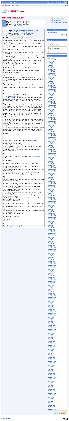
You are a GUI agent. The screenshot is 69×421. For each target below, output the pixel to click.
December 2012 (52, 264)
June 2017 (50, 192)
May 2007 (50, 353)
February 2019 (51, 165)
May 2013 (50, 257)
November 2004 (52, 393)
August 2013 (51, 253)
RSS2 (65, 413)
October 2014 (51, 234)
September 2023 (52, 92)
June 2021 (50, 128)
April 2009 (50, 322)
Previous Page (16, 262)
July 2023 (50, 94)
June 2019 (50, 160)
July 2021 (50, 126)
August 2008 (51, 333)
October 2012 (51, 266)
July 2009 (50, 318)
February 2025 (51, 69)
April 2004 (50, 402)
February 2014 (51, 245)
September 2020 (52, 140)
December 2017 (52, 184)
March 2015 (51, 228)
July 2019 (50, 158)
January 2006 (51, 374)
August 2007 (51, 349)
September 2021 (52, 124)
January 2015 (51, 230)
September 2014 (52, 236)
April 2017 (50, 194)
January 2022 (51, 118)
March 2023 (51, 100)
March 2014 (51, 244)
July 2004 (50, 398)
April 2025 (50, 66)
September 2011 (52, 284)
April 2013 (50, 258)
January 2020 (51, 150)
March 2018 (51, 180)
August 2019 (51, 157)
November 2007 (52, 345)
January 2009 (51, 326)
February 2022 (51, 117)
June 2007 (50, 352)
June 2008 (50, 336)
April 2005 (50, 386)
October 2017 (51, 186)
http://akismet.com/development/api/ (13, 82)
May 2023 (50, 97)
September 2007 (52, 348)
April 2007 (50, 354)
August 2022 (51, 109)
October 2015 (51, 218)
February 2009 (51, 325)
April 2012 (50, 274)
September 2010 (52, 300)
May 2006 (50, 369)
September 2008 (52, 332)
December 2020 (52, 136)
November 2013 (52, 249)
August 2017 (51, 189)
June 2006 (50, 368)
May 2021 (50, 129)
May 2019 (50, 161)
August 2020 (51, 141)
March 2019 (51, 164)
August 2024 (51, 77)
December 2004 (52, 392)
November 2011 (52, 281)
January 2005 (51, 390)
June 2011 (50, 288)
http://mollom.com (10, 165)
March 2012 (51, 276)
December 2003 (52, 408)
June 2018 (50, 176)
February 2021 (51, 133)
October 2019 (51, 154)
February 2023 (51, 101)
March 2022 (51, 116)
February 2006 (51, 373)
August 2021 (51, 125)
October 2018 (51, 170)
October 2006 (51, 362)
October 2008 (51, 330)
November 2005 (52, 377)
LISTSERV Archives (59, 18)
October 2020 (51, 138)
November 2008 (52, 329)
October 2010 (51, 298)
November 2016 (52, 201)
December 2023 (52, 88)
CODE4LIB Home (58, 20)
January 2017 (51, 198)
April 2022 (50, 114)
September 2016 (52, 204)
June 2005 (50, 384)
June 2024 (50, 80)
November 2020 (52, 137)
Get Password (54, 45)
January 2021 (51, 134)
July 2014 (50, 238)
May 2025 (50, 65)
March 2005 (51, 388)
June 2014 (50, 240)
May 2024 (50, 81)
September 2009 (52, 316)
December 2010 (52, 296)
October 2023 (51, 90)
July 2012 (50, 270)
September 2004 (52, 396)
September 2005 (52, 380)
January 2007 (51, 358)
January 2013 (51, 262)
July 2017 (50, 190)
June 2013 (50, 256)
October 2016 (51, 202)
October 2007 (51, 346)
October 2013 (51, 250)
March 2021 (51, 132)
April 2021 (50, 130)
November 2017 (52, 185)
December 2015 (52, 216)
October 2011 (51, 282)
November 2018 (52, 169)
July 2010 (50, 302)
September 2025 (52, 60)
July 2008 (50, 334)
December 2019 (52, 152)
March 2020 (51, 148)
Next (24, 21)
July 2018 (50, 174)
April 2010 (50, 306)
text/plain (19, 37)
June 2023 (50, 96)
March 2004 (51, 404)
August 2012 (51, 269)
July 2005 (50, 382)
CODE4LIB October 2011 (60, 22)
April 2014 (50, 242)
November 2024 (52, 73)
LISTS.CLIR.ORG (5, 419)
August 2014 (51, 237)
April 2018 (50, 178)
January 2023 (51, 102)
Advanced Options (52, 32)
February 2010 (51, 309)
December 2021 (52, 120)
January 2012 (51, 278)
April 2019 (50, 162)
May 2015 (50, 225)
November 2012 (52, 265)
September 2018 (52, 172)
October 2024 (51, 74)
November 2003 (52, 409)
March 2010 (51, 308)
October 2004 (51, 394)
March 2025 (51, 68)
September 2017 (52, 188)
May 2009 (50, 321)
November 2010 (52, 297)
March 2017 (51, 196)
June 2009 (50, 320)
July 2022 (50, 110)
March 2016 (51, 212)
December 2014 (52, 232)
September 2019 (52, 156)
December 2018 (52, 168)
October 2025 (51, 58)
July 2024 (50, 78)
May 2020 (50, 145)
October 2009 (51, 314)
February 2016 (51, 213)
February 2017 (51, 197)
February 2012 (51, 277)
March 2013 (51, 260)
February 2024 (51, 85)
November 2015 (52, 217)
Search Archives (52, 30)
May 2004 (50, 401)
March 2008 (51, 340)
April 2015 (50, 226)
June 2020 (50, 144)
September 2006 (52, 364)
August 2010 (51, 301)
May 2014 (50, 241)
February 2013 (51, 261)
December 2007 (52, 344)
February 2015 (51, 229)
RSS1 (60, 413)
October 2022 (51, 106)
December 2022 (52, 104)
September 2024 (52, 76)
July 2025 (50, 62)
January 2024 (51, 86)
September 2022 (52, 108)
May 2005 (50, 385)
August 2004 (51, 397)
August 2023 (51, 93)
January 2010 (51, 310)
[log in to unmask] (29, 31)
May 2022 (50, 113)
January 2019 (51, 166)
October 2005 (51, 378)
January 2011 (51, 294)
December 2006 (52, 360)
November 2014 (52, 233)
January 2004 (51, 406)
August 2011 (51, 285)
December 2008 (52, 328)
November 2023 (52, 89)
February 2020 (51, 149)
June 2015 (50, 224)
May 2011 (50, 289)
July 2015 (50, 222)
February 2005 (51, 389)
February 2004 (51, 405)
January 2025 (51, 70)
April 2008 (50, 338)
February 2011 (51, 293)
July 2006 (50, 366)
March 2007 (51, 356)
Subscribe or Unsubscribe (57, 52)
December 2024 (52, 72)
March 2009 (51, 324)
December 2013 (52, 248)
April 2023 (50, 98)
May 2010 (50, 305)
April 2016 (50, 210)
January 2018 (51, 182)
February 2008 (51, 341)
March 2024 (51, 84)
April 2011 (50, 290)
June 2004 (50, 400)
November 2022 (52, 105)
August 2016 (51, 205)
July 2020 (50, 142)
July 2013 (50, 254)
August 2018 (51, 173)
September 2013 (52, 252)
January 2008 (51, 342)
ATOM (56, 413)
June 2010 (50, 304)
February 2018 (51, 181)
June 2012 (50, 272)
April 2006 (50, 370)
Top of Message (7, 262)
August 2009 (51, 317)
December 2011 (52, 280)
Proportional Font (17, 25)
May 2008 (50, 337)
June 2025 (50, 64)
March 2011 (51, 292)
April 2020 (50, 146)
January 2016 (51, 214)
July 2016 (50, 206)
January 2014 (51, 246)
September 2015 (52, 220)
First (15, 21)
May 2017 (50, 193)
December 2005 (52, 376)
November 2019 (52, 153)
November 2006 (52, 361)
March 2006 (51, 372)
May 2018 (50, 177)
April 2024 (50, 82)
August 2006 (51, 365)
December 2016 (52, 200)
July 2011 (50, 286)
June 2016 (50, 208)
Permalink (24, 262)
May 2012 (50, 273)
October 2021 (51, 122)
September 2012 (52, 268)
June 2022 (50, 112)
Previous (19, 21)
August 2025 (51, 61)
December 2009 (52, 312)
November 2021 (52, 121)
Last (28, 21)
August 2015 (51, 221)
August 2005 (51, 381)
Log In (51, 43)
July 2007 (50, 350)
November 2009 (52, 313)
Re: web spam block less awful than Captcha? (26, 30)
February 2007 (51, 357)
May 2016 (50, 209)
